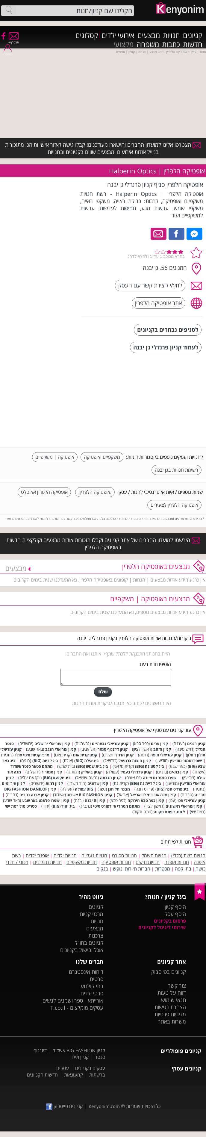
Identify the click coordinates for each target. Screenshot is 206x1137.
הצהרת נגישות (170, 1007)
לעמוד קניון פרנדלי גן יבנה (165, 347)
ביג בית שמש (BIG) (92, 766)
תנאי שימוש (173, 999)
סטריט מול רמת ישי (21, 806)
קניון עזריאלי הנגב (60, 749)
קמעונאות (73, 1074)
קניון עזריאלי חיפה (165, 755)
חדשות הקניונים (42, 1074)
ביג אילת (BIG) (86, 760)
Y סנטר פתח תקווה (169, 811)
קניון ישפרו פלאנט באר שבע (45, 800)
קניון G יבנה (95, 800)
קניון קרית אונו (85, 755)
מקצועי (123, 44)
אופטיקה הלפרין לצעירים (174, 505)
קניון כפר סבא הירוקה (146, 800)
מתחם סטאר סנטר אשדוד (31, 766)
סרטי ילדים (92, 993)
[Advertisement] (158, 401)
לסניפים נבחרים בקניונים (167, 329)
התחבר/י (7, 52)
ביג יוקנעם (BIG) (57, 777)
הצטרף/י (13, 40)
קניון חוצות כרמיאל (135, 760)
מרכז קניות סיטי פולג (32, 755)
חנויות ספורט (124, 855)
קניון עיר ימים (13, 783)
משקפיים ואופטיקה (102, 457)
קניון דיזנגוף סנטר (113, 749)
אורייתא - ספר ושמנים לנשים (73, 1000)
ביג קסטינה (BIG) (149, 766)
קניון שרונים (97, 783)
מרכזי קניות (91, 914)
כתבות (171, 44)
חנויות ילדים (65, 855)
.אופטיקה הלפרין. (94, 492)
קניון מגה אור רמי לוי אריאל (153, 794)
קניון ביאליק (91, 772)
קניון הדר (126, 755)
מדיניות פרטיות (170, 1014)
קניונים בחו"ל (89, 942)
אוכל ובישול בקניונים (81, 949)
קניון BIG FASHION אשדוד (89, 794)
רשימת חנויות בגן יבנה (176, 470)
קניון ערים (159, 743)
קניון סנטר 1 (52, 772)
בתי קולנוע (92, 986)
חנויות (171, 35)
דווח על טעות (171, 992)
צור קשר (177, 985)
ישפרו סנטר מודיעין (186, 760)
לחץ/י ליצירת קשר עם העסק (150, 285)
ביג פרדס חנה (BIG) (172, 789)
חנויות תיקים (148, 862)
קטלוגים (86, 35)
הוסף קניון (175, 906)
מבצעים (148, 35)
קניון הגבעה (110, 777)
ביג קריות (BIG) (45, 760)
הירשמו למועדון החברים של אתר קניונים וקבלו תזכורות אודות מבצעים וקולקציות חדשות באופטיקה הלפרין (103, 543)
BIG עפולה (84, 789)
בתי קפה (183, 868)
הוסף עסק (175, 914)
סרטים (96, 978)
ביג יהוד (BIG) (63, 806)
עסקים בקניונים (90, 1068)
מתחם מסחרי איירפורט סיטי (116, 806)
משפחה (148, 44)
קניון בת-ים (178, 772)
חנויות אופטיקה (116, 862)
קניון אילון (79, 1057)
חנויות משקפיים (81, 862)
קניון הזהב (162, 749)
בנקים (102, 868)
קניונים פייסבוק (64, 1106)
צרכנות (95, 935)
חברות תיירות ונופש (131, 868)
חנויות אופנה (176, 862)
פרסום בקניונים (170, 921)
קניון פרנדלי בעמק (136, 772)
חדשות (192, 44)
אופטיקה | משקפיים (54, 457)
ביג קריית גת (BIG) (145, 783)
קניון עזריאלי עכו (191, 800)
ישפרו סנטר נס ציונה (160, 777)
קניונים (192, 35)
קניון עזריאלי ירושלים (52, 743)
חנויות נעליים (94, 855)
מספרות (162, 868)
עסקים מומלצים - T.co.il (76, 1007)
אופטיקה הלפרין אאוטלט (44, 492)
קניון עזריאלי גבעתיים (110, 743)
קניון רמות (54, 783)
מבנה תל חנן (119, 789)
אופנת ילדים (37, 855)
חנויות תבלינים (47, 862)
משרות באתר (172, 1021)
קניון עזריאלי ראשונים (184, 806)
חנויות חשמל (154, 855)
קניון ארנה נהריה (34, 794)
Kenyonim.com (104, 1106)
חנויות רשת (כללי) (188, 855)
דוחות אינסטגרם (86, 971)
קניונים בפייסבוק (168, 971)
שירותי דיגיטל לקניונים (162, 927)
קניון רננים (196, 743)
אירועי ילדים (118, 35)
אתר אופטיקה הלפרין (158, 303)
